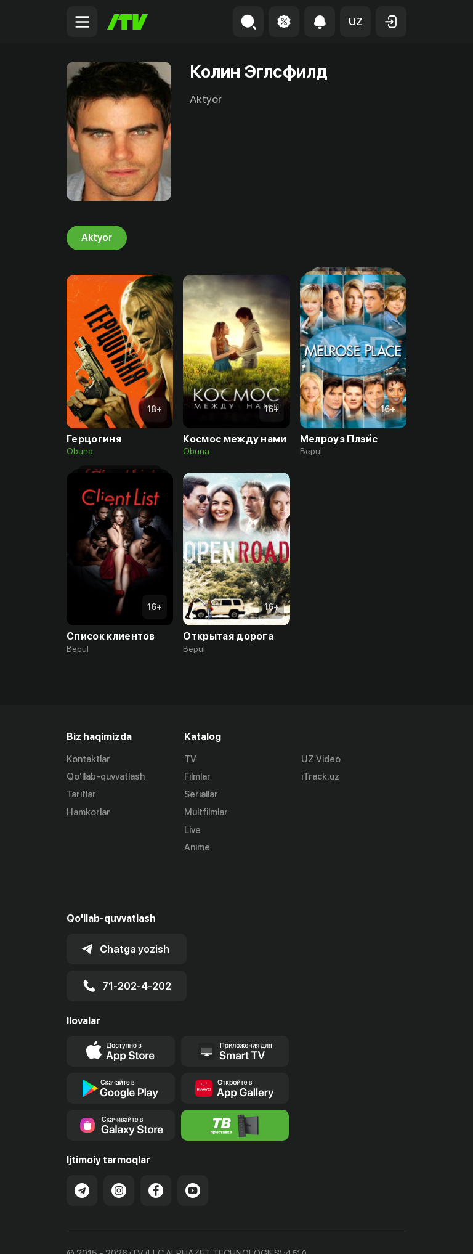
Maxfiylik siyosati (183, 1231)
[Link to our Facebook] (155, 1147)
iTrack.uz (320, 777)
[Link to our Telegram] (82, 1147)
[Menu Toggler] (82, 21)
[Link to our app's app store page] (121, 1008)
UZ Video (321, 759)
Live (192, 830)
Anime (197, 847)
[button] (355, 21)
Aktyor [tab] (97, 238)
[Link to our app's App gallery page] (235, 1045)
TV (190, 759)
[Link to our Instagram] (118, 1147)
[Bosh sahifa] (127, 22)
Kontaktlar (88, 759)
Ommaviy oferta (100, 1231)
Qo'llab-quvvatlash (106, 777)
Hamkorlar (88, 812)
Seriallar (201, 794)
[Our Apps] (235, 1008)
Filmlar (197, 777)
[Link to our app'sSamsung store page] (121, 1082)
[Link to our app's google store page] (121, 1045)
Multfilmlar (206, 812)
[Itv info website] (235, 1082)
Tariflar (81, 794)
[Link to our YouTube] (192, 1147)
